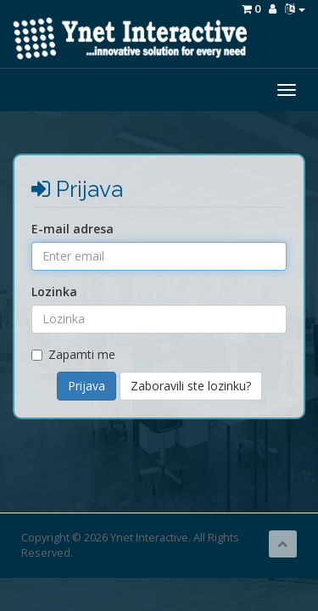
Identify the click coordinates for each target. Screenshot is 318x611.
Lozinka (54, 291)
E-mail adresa (72, 229)
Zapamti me (73, 354)
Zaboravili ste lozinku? (191, 386)
